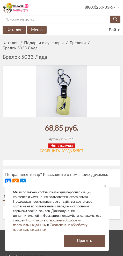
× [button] (105, 186)
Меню (37, 30)
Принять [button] (84, 241)
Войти (111, 30)
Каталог (14, 30)
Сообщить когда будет (61, 151)
